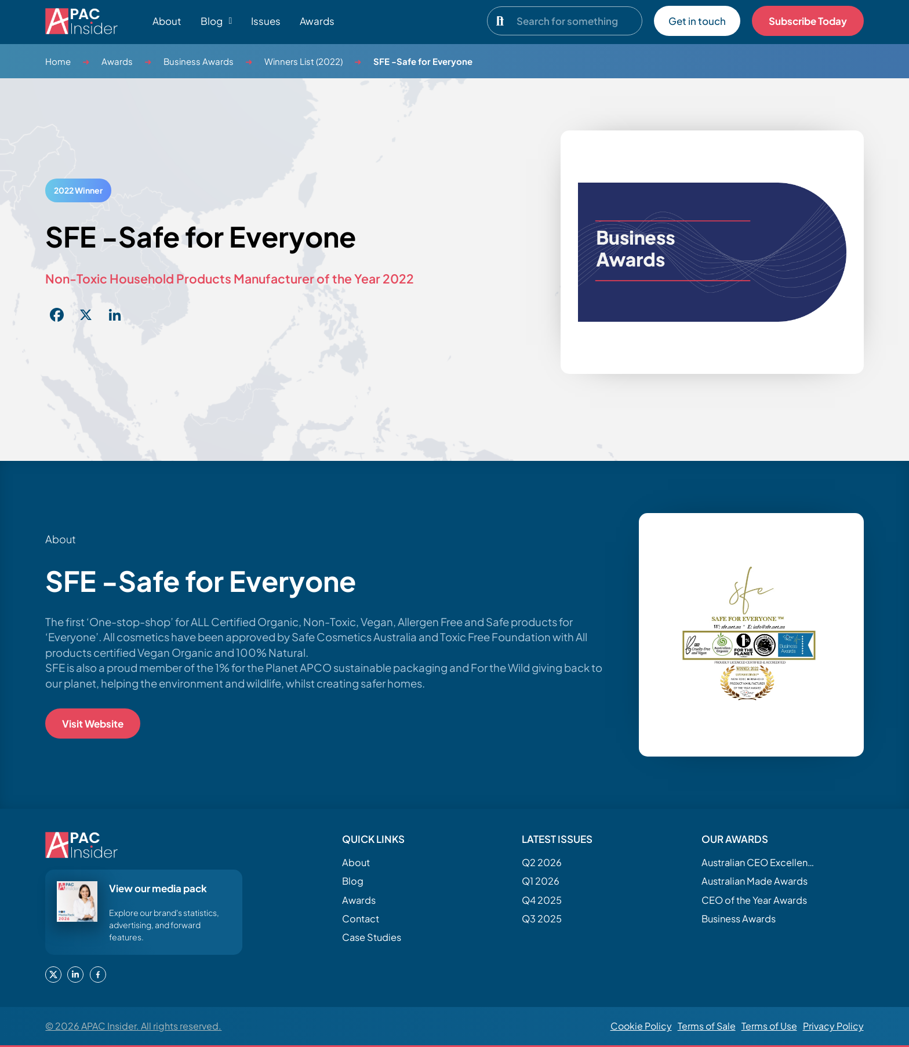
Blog (352, 881)
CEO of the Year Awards (754, 900)
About (166, 20)
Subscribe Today (808, 20)
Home (58, 61)
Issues (266, 20)
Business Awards (198, 61)
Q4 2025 (542, 900)
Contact (360, 919)
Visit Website (92, 723)
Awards (317, 20)
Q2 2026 (542, 862)
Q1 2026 (540, 881)
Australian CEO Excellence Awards (759, 862)
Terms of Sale (707, 1026)
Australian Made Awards (754, 881)
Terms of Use (769, 1026)
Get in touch (697, 20)
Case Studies (371, 937)
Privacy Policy (833, 1026)
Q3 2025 (542, 919)
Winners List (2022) (303, 61)
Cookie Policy (641, 1026)
